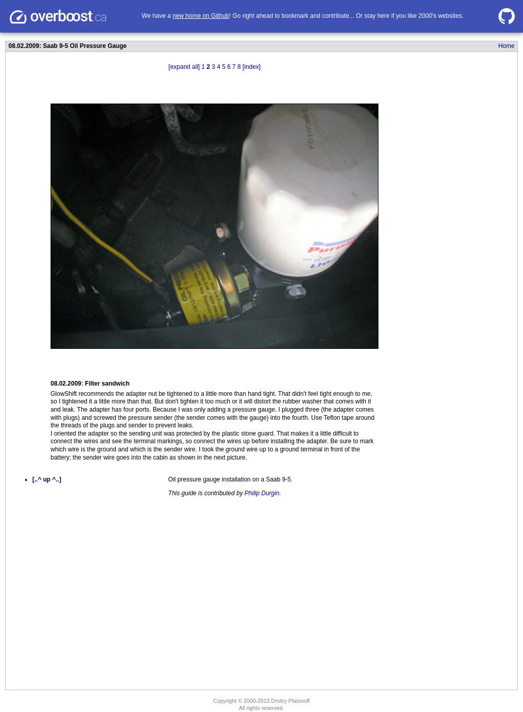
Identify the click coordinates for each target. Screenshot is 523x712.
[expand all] (184, 66)
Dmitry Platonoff (290, 701)
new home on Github (201, 15)
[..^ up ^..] (46, 479)
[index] (251, 66)
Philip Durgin (262, 493)
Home (506, 45)
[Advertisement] (432, 226)
